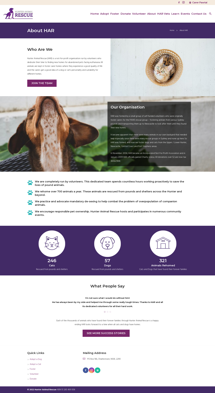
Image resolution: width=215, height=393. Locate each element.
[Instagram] (183, 2)
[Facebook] (179, 2)
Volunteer (34, 374)
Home (172, 30)
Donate (33, 379)
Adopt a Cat (35, 364)
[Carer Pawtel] (97, 370)
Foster (33, 369)
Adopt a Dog (36, 359)
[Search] (210, 14)
